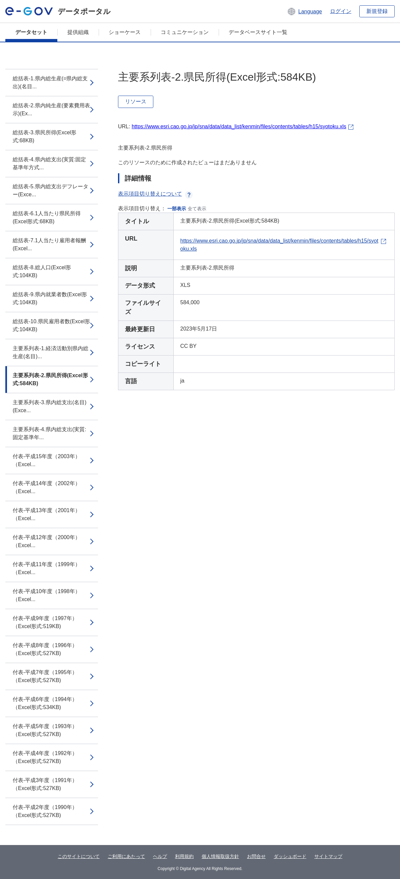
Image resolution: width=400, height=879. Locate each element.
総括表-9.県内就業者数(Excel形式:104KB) (50, 298)
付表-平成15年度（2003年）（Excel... (46, 460)
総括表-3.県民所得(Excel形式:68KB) (44, 136)
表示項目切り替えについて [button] (155, 194)
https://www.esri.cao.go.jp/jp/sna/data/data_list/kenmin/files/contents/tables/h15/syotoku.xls (239, 126)
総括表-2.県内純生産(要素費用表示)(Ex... (51, 109)
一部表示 (176, 208)
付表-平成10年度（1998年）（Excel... (46, 595)
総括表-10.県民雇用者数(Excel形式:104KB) (51, 325)
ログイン (340, 11)
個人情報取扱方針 (220, 856)
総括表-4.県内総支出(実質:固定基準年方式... (49, 163)
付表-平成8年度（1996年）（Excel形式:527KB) (45, 649)
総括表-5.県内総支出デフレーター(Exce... (50, 190)
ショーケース (125, 32)
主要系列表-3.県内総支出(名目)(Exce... (49, 406)
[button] (304, 11)
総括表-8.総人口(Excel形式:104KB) (42, 271)
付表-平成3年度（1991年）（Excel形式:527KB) (45, 784)
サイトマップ (328, 856)
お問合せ (256, 856)
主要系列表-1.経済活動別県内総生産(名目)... (50, 352)
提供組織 (78, 32)
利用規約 (184, 856)
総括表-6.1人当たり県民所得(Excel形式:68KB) (47, 217)
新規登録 (377, 11)
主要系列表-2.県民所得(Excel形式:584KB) (50, 379)
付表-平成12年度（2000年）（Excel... (46, 541)
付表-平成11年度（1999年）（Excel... (46, 568)
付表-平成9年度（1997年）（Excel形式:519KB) (45, 622)
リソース (135, 101)
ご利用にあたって (126, 856)
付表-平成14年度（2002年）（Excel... (46, 487)
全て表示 (197, 208)
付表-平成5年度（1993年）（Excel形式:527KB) (45, 730)
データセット (31, 32)
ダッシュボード (290, 856)
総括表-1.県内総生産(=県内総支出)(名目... (50, 82)
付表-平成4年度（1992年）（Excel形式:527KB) (45, 757)
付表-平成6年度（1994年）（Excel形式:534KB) (45, 703)
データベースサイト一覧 (258, 32)
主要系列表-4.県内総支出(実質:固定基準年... (49, 433)
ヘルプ (160, 856)
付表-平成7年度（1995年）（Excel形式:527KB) (45, 676)
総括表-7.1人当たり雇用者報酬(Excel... (49, 244)
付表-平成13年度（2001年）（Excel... (46, 514)
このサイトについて (79, 856)
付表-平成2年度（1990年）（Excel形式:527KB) (45, 811)
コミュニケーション (185, 32)
